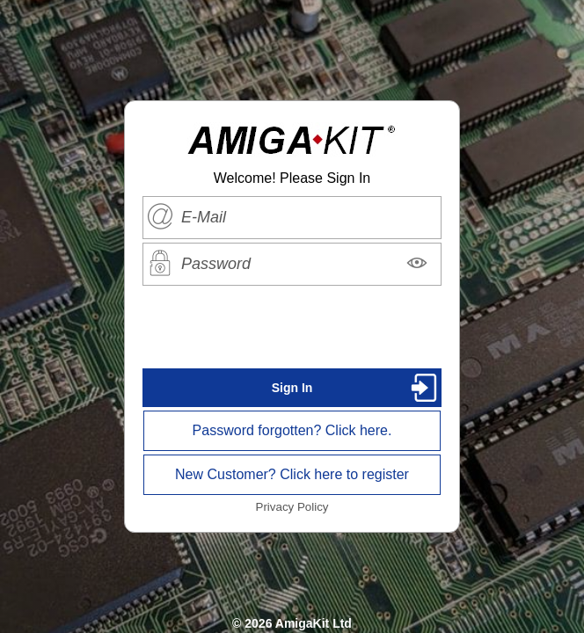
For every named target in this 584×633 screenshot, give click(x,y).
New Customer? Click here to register (292, 474)
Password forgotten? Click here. (292, 430)
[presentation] (292, 327)
